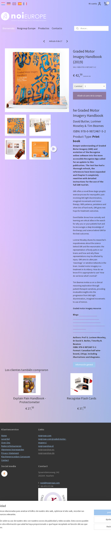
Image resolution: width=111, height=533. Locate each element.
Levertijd (5, 439)
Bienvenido (9, 28)
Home (4, 435)
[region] (35, 516)
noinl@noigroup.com (50, 482)
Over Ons (5, 442)
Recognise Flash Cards (81, 398)
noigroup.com (44, 435)
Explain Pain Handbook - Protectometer (29, 400)
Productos (43, 28)
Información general (84, 364)
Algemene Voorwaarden (12, 449)
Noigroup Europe (26, 28)
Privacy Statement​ (10, 453)
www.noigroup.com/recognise (86, 318)
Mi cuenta (95, 4)
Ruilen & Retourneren (11, 446)
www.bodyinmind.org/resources (86, 331)
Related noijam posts (88, 314)
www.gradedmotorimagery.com (86, 321)
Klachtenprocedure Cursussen (15, 456)
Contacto (57, 28)
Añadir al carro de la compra (89, 95)
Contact (5, 460)
